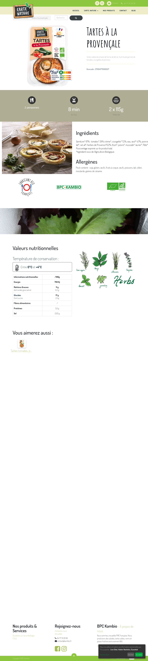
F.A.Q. (15, 638)
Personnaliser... (105, 654)
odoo (132, 658)
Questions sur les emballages (24, 635)
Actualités (58, 634)
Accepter (139, 654)
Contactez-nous (61, 631)
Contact (113, 3)
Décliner (131, 654)
